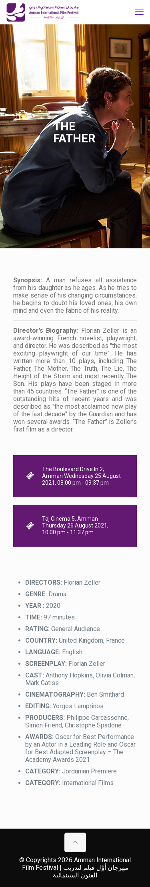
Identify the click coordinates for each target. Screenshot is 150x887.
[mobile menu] (139, 12)
